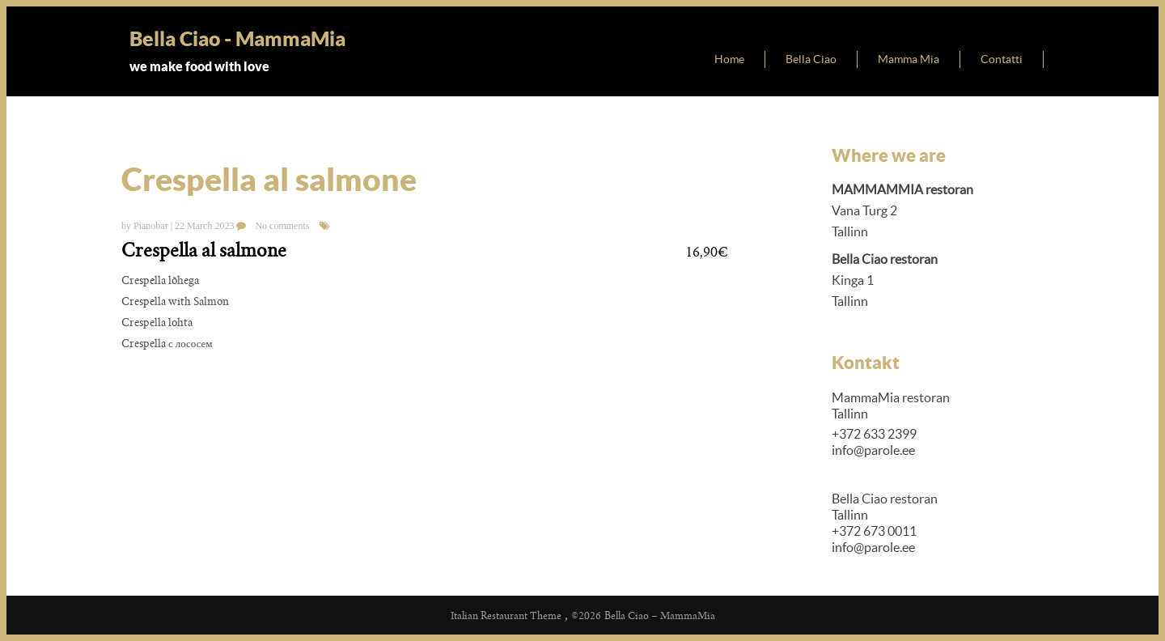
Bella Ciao (811, 59)
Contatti (1002, 59)
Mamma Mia (908, 59)
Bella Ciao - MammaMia (237, 38)
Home (729, 59)
